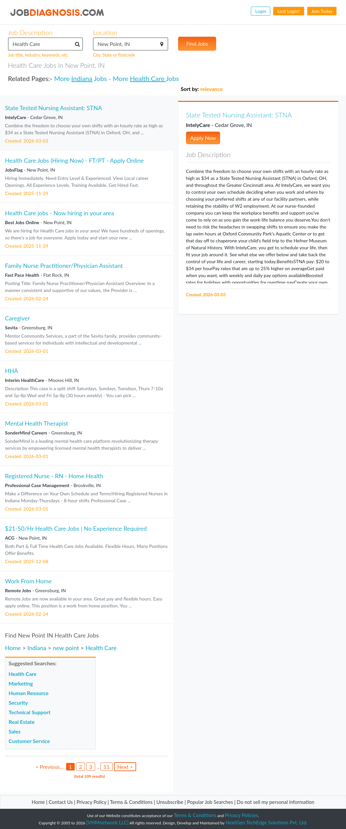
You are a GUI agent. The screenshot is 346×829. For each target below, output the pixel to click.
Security (18, 702)
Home (13, 647)
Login (260, 11)
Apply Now (203, 138)
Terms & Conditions (132, 802)
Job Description (30, 32)
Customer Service (29, 741)
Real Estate (22, 722)
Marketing (21, 683)
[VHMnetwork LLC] (107, 822)
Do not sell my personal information (275, 802)
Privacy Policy (91, 802)
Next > (125, 767)
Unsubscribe (169, 802)
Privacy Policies (241, 815)
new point (66, 647)
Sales (14, 731)
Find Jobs (197, 43)
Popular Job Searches (210, 802)
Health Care (148, 78)
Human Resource (29, 693)
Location (105, 32)
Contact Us (61, 802)
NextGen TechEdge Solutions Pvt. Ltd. (266, 822)
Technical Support (30, 712)
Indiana (82, 78)
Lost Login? (288, 11)
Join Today (321, 11)
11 (106, 767)
